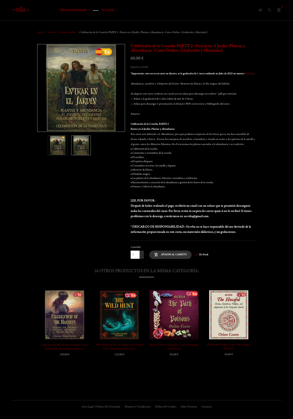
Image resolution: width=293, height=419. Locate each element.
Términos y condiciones (137, 406)
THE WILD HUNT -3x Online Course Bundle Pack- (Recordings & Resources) (119, 347)
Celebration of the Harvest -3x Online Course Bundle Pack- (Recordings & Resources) (64, 347)
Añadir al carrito (170, 254)
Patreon (249, 73)
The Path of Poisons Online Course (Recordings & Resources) (174, 347)
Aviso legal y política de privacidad (100, 406)
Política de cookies (165, 406)
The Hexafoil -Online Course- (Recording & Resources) (229, 347)
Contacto (206, 406)
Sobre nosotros (189, 406)
